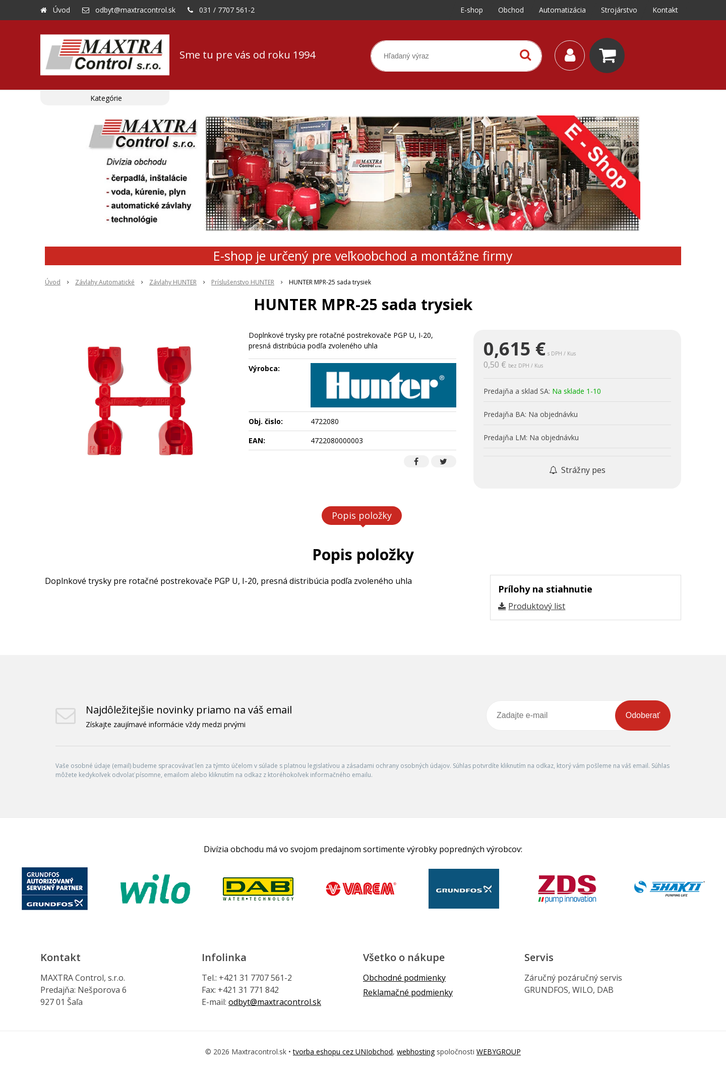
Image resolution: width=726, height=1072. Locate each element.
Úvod (61, 10)
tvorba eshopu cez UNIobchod (343, 1051)
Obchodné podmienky (404, 977)
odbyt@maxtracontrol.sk (135, 10)
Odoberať (643, 715)
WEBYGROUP (498, 1051)
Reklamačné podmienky (408, 992)
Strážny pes (577, 469)
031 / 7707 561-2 (227, 10)
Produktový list (536, 606)
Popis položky (362, 515)
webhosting (416, 1051)
